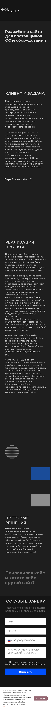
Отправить (25, 672)
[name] (25, 621)
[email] (25, 631)
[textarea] (25, 652)
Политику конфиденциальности (16, 707)
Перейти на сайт (15, 179)
